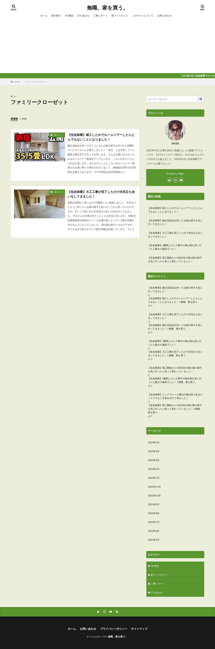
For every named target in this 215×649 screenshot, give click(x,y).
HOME (17, 81)
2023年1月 (153, 477)
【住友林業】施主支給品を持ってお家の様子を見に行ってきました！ (175, 222)
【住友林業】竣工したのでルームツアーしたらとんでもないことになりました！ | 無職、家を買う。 (175, 300)
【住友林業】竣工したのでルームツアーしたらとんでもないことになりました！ (101, 137)
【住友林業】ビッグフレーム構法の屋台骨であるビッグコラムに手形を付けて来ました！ (175, 396)
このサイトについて (142, 15)
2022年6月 (153, 530)
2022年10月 (154, 495)
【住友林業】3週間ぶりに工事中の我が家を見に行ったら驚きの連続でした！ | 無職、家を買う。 (175, 380)
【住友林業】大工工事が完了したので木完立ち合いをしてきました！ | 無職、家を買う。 (175, 353)
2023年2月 (153, 468)
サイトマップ (139, 628)
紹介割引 (56, 15)
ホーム (43, 15)
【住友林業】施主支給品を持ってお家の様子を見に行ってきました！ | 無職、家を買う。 (175, 327)
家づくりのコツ (119, 15)
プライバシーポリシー (113, 628)
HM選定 (69, 15)
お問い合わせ (164, 15)
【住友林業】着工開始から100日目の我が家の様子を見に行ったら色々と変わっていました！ (175, 259)
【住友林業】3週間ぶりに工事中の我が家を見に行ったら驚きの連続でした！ (175, 247)
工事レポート (100, 15)
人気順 (23, 118)
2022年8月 (153, 513)
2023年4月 (153, 451)
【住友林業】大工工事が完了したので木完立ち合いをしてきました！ (101, 194)
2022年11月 (154, 486)
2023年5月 (153, 442)
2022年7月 (153, 522)
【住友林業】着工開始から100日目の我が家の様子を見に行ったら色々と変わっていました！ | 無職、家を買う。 (175, 409)
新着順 (14, 118)
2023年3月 (153, 460)
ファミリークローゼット (36, 81)
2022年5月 (153, 539)
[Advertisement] (107, 47)
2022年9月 (153, 504)
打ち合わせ (83, 15)
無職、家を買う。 (107, 7)
